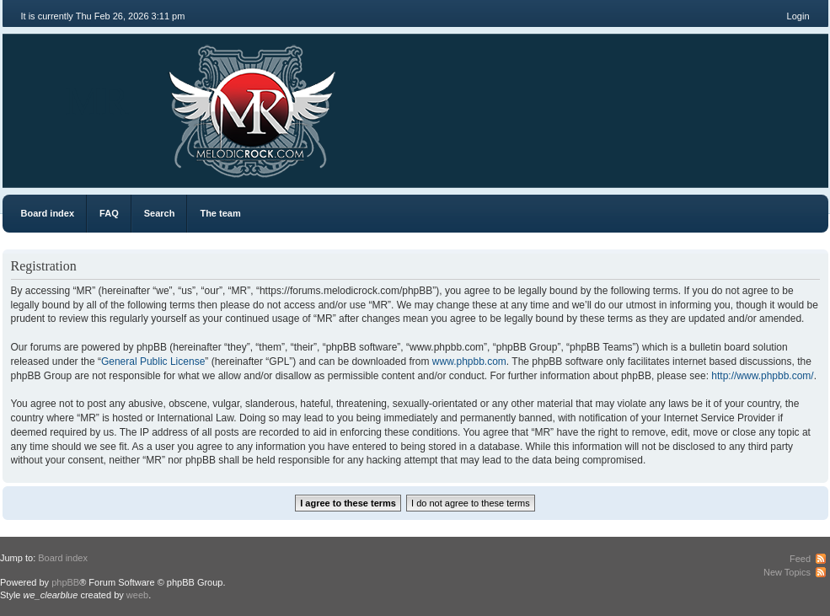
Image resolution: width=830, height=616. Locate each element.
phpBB (65, 582)
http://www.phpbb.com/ (762, 376)
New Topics (787, 572)
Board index (48, 213)
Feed (800, 559)
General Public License (153, 361)
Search (159, 213)
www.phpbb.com (469, 361)
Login (798, 16)
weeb (137, 595)
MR (97, 100)
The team (220, 213)
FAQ (109, 213)
